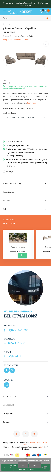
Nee (35, 465)
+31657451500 (14, 343)
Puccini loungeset (18, 247)
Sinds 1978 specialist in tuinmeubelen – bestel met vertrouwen (25, 4)
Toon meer (32, 103)
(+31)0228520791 (16, 330)
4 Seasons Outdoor (28, 36)
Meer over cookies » (26, 470)
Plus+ (39, 442)
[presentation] (4, 60)
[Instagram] (12, 370)
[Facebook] (6, 370)
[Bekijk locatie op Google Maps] (6, 385)
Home (7, 24)
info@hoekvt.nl (14, 356)
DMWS (32, 442)
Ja (23, 465)
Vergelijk (8, 171)
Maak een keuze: (10, 113)
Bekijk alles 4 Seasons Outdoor (16, 39)
